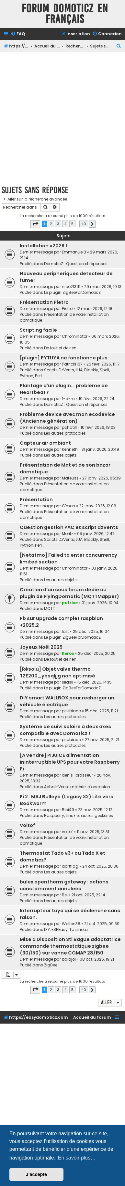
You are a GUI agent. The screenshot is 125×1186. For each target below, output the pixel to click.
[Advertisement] (62, 117)
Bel (65, 895)
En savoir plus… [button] (77, 1157)
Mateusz (70, 478)
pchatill (69, 427)
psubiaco (71, 711)
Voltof (27, 825)
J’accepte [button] (36, 1174)
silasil (67, 682)
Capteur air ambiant (45, 443)
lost (65, 631)
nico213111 (71, 286)
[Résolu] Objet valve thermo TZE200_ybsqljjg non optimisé (57, 672)
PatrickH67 (72, 364)
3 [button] (58, 223)
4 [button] (65, 223)
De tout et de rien (60, 348)
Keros (68, 653)
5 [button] (72, 223)
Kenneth (70, 449)
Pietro (67, 308)
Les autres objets (60, 455)
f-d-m (68, 398)
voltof (67, 831)
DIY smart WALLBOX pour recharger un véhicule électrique (67, 701)
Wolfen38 (71, 923)
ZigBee (50, 965)
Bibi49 (68, 809)
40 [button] (83, 223)
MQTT (49, 608)
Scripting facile (38, 330)
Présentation (36, 499)
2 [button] (51, 223)
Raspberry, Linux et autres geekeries (78, 815)
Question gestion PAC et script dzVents (69, 527)
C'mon (68, 506)
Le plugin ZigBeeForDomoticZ (72, 292)
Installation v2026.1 (43, 245)
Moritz (67, 533)
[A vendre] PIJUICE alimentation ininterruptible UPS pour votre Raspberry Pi (70, 762)
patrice (70, 602)
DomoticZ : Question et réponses (76, 263)
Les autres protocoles (65, 433)
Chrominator (74, 336)
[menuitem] (18, 34)
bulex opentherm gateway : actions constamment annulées (64, 885)
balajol (69, 959)
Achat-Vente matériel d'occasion (77, 786)
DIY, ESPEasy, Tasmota (66, 929)
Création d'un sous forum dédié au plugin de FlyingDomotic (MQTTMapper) (69, 593)
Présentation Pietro (44, 302)
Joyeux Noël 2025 (41, 647)
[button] (35, 224)
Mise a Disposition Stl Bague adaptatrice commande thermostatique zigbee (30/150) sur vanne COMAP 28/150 (70, 946)
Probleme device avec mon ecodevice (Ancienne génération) (67, 417)
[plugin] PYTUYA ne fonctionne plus (64, 358)
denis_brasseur (77, 775)
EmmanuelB (74, 252)
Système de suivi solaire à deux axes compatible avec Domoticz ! (65, 730)
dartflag (70, 866)
